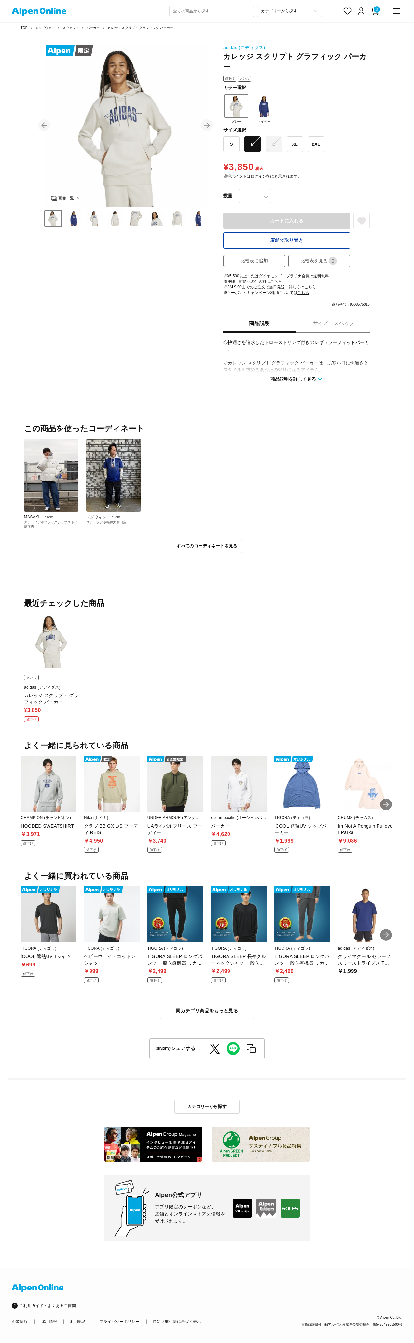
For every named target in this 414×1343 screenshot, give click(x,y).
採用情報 (49, 1321)
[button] (44, 125)
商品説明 (259, 323)
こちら (276, 281)
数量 (227, 195)
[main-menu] (396, 11)
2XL (316, 144)
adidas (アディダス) (244, 47)
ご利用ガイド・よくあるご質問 (48, 1305)
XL (295, 144)
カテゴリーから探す (207, 1106)
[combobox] (211, 11)
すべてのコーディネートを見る (206, 545)
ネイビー (264, 108)
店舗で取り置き (287, 240)
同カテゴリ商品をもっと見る (207, 1010)
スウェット (70, 28)
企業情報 (20, 1321)
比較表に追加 (254, 260)
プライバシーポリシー (119, 1321)
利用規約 (78, 1321)
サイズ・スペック (333, 323)
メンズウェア (45, 28)
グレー (236, 108)
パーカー (93, 28)
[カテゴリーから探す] (289, 11)
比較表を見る (318, 261)
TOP (24, 28)
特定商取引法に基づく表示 (177, 1321)
